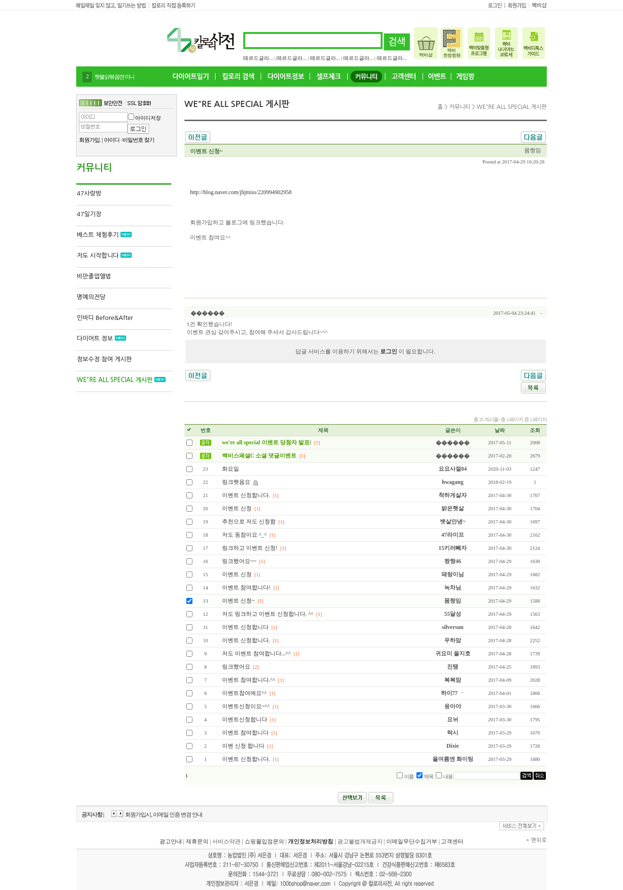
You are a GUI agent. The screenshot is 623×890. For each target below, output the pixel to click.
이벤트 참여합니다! (246, 587)
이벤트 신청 (237, 508)
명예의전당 (91, 297)
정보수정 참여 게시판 (104, 359)
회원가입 (89, 140)
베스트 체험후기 (104, 235)
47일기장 (89, 214)
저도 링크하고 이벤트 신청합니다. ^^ (267, 614)
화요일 (230, 468)
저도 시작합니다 (104, 256)
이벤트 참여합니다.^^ (249, 680)
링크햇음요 (236, 482)
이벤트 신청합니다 (245, 627)
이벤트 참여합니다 (245, 732)
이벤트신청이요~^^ (246, 706)
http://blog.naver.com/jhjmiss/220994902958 (241, 192)
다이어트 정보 (101, 338)
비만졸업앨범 (94, 276)
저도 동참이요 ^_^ (244, 534)
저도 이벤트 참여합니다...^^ (256, 653)
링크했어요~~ (239, 561)
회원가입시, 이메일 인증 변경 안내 (163, 814)
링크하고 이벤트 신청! (250, 548)
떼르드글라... (258, 58)
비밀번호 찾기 (138, 140)
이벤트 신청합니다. (246, 495)
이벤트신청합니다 (244, 719)
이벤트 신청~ (238, 600)
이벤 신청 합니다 (243, 746)
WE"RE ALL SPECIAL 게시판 (121, 380)
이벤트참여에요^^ (244, 693)
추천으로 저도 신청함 (249, 521)
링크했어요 (236, 666)
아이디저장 (148, 118)
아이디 (112, 140)
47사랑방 (89, 193)
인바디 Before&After (105, 318)
